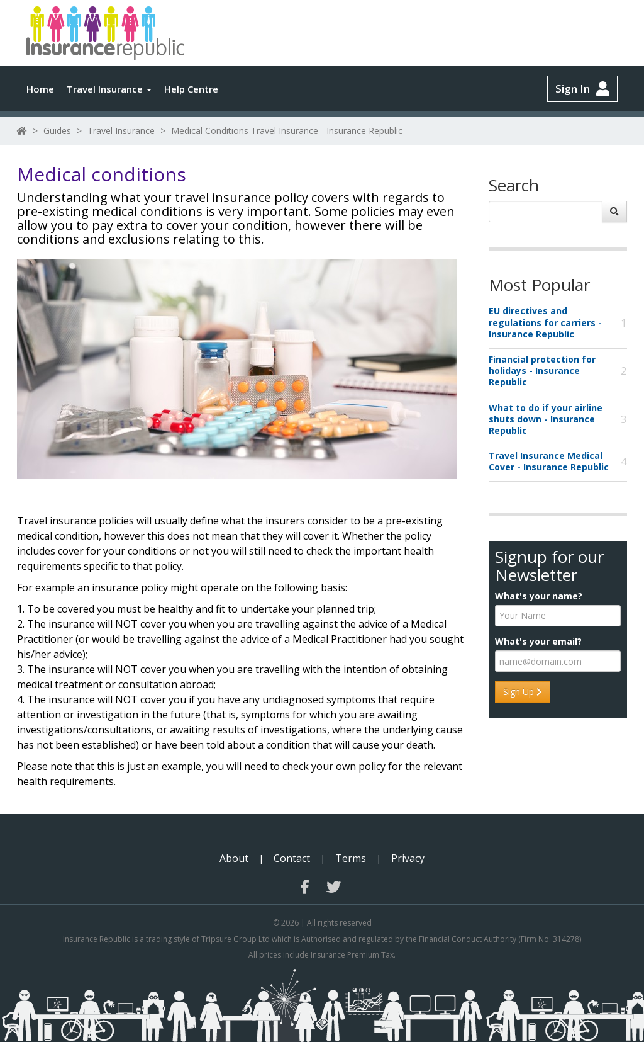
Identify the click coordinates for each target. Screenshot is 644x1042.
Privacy (408, 858)
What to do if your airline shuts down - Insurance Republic (545, 419)
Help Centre (191, 88)
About (233, 858)
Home (40, 88)
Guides (57, 131)
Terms (350, 858)
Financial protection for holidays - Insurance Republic (542, 371)
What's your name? (538, 596)
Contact (292, 858)
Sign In (582, 88)
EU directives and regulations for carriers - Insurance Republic (545, 322)
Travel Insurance (109, 88)
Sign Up (522, 692)
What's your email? (538, 641)
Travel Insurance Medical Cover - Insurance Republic (549, 461)
